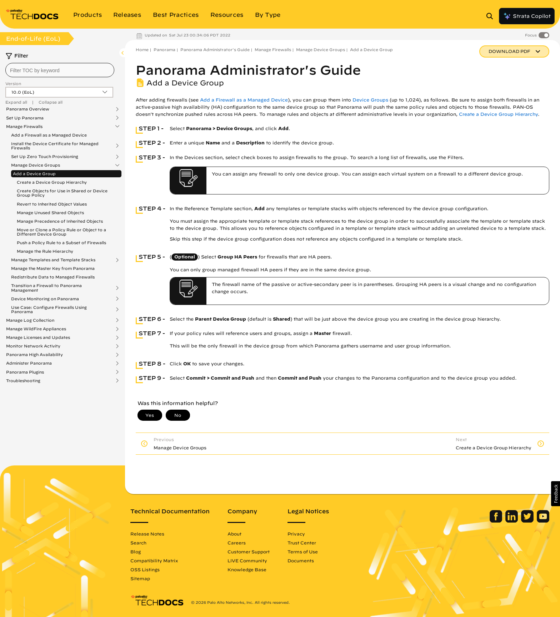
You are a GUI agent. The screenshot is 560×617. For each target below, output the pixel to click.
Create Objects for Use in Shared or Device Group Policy (62, 192)
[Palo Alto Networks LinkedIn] (512, 521)
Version (13, 83)
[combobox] (59, 70)
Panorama (164, 49)
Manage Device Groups (35, 165)
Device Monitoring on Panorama (45, 299)
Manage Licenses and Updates (38, 337)
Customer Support (249, 551)
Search (138, 542)
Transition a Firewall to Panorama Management (46, 287)
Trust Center (302, 542)
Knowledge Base (247, 569)
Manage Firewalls (24, 126)
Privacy (296, 533)
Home (142, 49)
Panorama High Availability (34, 354)
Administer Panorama (29, 363)
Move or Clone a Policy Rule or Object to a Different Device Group (61, 231)
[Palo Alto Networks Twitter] (528, 521)
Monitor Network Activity (33, 346)
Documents (301, 560)
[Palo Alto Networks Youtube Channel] (543, 521)
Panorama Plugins (25, 372)
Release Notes (147, 533)
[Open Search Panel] (491, 16)
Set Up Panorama (25, 118)
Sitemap (140, 578)
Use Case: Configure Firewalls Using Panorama (49, 309)
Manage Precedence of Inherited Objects (60, 221)
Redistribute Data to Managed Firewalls (53, 277)
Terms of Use (303, 551)
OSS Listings (145, 569)
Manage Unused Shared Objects (50, 212)
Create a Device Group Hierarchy (52, 182)
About (234, 533)
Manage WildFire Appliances (36, 329)
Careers (237, 542)
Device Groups (370, 100)
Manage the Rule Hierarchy (45, 251)
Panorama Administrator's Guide (215, 49)
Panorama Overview (27, 109)
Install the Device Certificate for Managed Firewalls (55, 146)
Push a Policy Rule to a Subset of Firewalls (61, 242)
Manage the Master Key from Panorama (53, 268)
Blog (135, 551)
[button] (555, 493)
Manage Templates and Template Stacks (53, 260)
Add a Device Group (34, 173)
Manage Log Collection (30, 320)
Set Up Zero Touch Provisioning (44, 156)
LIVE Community (247, 560)
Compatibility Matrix (154, 560)
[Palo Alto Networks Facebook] (497, 521)
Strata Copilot (527, 16)
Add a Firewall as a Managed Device (49, 135)
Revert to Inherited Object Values (52, 204)
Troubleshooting (23, 381)
